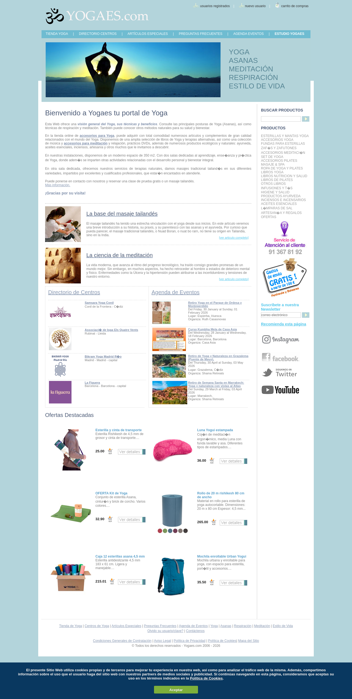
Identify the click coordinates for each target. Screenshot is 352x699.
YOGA (239, 52)
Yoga (214, 626)
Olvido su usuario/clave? (165, 631)
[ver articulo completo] (234, 237)
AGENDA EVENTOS (248, 34)
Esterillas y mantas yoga (285, 136)
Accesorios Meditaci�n (283, 153)
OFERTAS (268, 217)
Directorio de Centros (74, 292)
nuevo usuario (255, 6)
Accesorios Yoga (277, 140)
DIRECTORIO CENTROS (98, 34)
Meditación (262, 626)
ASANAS (243, 60)
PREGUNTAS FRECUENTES (200, 34)
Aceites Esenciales (279, 204)
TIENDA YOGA (57, 34)
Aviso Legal (162, 641)
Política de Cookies (222, 641)
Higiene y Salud (275, 192)
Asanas (225, 626)
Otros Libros (273, 184)
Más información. (57, 185)
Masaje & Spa (273, 164)
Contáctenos (195, 631)
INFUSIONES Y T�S (277, 188)
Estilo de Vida (283, 626)
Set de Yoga (272, 157)
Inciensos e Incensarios (283, 200)
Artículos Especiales (126, 626)
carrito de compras (295, 6)
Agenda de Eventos (176, 292)
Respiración (242, 626)
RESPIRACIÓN (253, 77)
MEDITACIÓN (251, 69)
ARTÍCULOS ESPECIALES (148, 34)
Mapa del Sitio (248, 641)
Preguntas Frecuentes (160, 626)
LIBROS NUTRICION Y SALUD (284, 176)
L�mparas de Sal (276, 208)
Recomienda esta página (283, 324)
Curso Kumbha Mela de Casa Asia (212, 329)
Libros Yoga (272, 172)
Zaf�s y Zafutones (278, 148)
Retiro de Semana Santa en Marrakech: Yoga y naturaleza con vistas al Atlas (216, 384)
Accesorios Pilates (279, 161)
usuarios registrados (215, 6)
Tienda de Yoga (70, 626)
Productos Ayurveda (281, 196)
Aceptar (176, 690)
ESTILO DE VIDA (257, 86)
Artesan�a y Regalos (281, 213)
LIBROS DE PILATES (277, 180)
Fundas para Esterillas (283, 144)
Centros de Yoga (97, 626)
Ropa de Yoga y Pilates (282, 168)
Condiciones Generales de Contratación (122, 641)
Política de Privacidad (189, 641)
